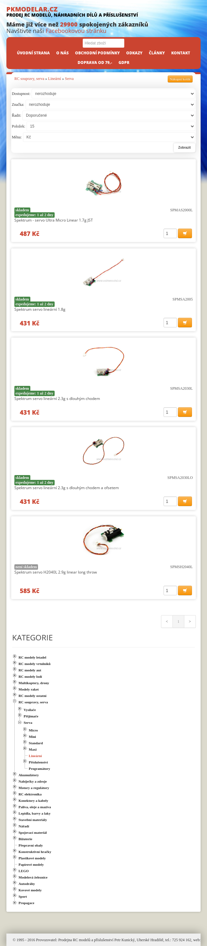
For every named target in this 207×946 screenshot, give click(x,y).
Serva (69, 78)
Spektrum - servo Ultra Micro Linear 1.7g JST (53, 220)
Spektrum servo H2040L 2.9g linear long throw (55, 572)
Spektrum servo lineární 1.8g (39, 309)
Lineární (54, 78)
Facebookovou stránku (76, 31)
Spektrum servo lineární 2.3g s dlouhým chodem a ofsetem (66, 487)
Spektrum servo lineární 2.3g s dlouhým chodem (57, 398)
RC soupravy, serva (29, 78)
